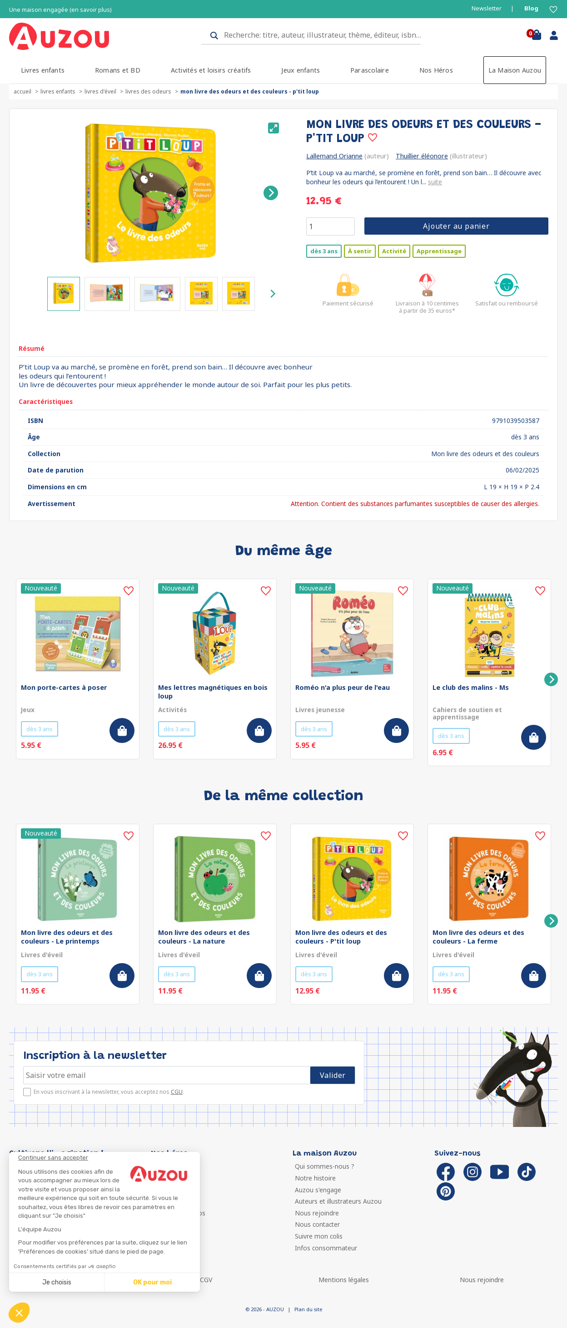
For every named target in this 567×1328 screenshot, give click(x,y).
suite (435, 181)
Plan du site (308, 1309)
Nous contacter (317, 1224)
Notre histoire (315, 1178)
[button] (19, 1312)
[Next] (271, 193)
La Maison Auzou (515, 70)
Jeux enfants (300, 70)
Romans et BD (117, 70)
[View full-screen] (273, 128)
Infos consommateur (326, 1248)
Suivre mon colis (319, 1236)
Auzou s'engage (318, 1189)
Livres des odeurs (148, 91)
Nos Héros (436, 70)
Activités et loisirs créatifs (211, 70)
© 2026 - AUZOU (264, 1309)
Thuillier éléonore (422, 156)
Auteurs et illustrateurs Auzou (338, 1201)
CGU (177, 1092)
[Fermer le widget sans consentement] (109, 1157)
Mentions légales (343, 1279)
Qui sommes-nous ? (324, 1166)
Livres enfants (43, 70)
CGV (206, 1279)
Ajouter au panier (456, 226)
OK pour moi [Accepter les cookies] (152, 1282)
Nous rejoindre (317, 1213)
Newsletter (487, 8)
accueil (22, 91)
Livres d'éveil (100, 91)
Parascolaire (369, 70)
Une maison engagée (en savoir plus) (60, 9)
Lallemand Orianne (334, 156)
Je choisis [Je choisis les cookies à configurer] (56, 1282)
